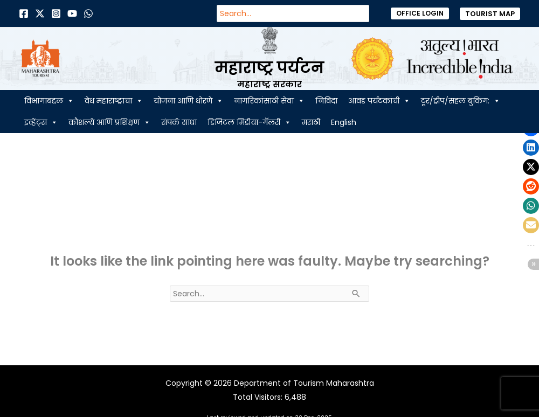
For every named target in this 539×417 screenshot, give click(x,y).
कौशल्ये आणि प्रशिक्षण (109, 122)
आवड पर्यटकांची (379, 101)
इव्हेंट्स (41, 122)
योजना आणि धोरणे (188, 101)
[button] (420, 13)
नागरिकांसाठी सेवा (269, 101)
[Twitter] (40, 13)
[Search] (366, 13)
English (343, 122)
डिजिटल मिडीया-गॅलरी (249, 122)
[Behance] (72, 13)
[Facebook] (24, 13)
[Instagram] (56, 13)
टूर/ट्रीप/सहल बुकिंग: (460, 101)
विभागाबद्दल (49, 101)
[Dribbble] (88, 13)
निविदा (326, 100)
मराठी (311, 122)
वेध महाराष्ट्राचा (114, 101)
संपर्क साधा (179, 122)
